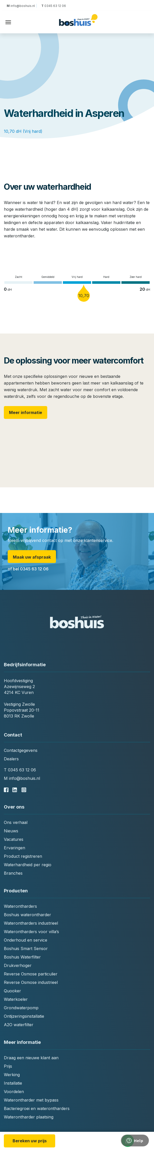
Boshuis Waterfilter (22, 957)
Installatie (13, 1083)
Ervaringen (14, 847)
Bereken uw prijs (30, 1140)
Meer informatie (25, 412)
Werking (12, 1074)
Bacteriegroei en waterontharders (37, 1108)
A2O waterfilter (18, 1024)
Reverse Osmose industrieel (31, 982)
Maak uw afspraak (32, 557)
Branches (13, 873)
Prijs (8, 1066)
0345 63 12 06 (53, 6)
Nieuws (11, 830)
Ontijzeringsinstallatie (24, 1016)
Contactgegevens (20, 750)
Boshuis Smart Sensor (26, 948)
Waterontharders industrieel (31, 923)
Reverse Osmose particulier (30, 973)
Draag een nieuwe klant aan (31, 1057)
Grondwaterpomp (21, 1007)
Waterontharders (20, 906)
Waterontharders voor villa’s (31, 931)
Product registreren (23, 856)
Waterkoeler (16, 999)
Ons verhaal (15, 822)
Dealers (11, 758)
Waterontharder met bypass (31, 1100)
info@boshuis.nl (21, 6)
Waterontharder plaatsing (28, 1116)
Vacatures (13, 839)
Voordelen (14, 1091)
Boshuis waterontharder (27, 914)
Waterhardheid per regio (27, 864)
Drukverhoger (18, 965)
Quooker (12, 990)
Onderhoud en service (25, 940)
